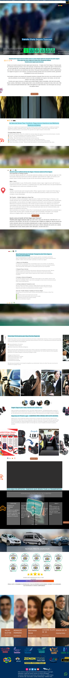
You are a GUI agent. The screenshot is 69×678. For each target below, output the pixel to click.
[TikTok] (65, 344)
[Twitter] (65, 339)
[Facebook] (65, 338)
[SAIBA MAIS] (34, 94)
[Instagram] (65, 336)
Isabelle (42, 503)
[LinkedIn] (65, 341)
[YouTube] (65, 343)
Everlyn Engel (13, 503)
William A (56, 503)
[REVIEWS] (2, 339)
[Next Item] (66, 383)
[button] (34, 474)
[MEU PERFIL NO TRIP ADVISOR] (34, 581)
